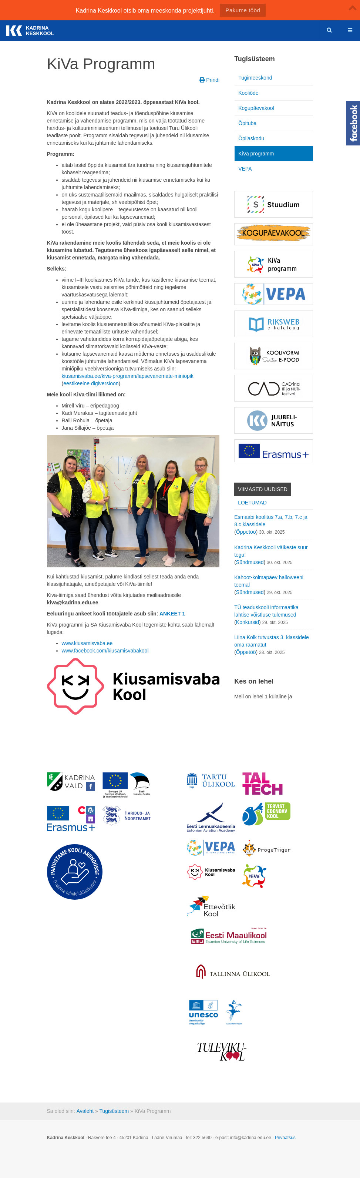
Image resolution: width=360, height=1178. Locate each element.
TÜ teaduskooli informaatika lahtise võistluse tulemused (266, 611)
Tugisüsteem (114, 1111)
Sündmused (250, 562)
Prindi (209, 80)
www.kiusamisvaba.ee (87, 643)
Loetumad (252, 503)
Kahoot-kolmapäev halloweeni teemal (268, 581)
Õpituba (247, 123)
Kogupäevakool (256, 108)
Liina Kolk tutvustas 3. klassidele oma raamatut (271, 641)
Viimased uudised (262, 489)
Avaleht (85, 1111)
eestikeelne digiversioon (90, 383)
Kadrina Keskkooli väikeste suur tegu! (270, 551)
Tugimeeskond (255, 78)
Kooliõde (248, 93)
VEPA (245, 169)
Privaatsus (285, 1137)
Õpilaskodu (251, 138)
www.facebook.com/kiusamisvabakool (105, 651)
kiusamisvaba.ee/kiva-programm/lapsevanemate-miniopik (128, 376)
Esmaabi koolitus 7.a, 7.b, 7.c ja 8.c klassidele (270, 520)
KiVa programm (256, 154)
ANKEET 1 (172, 614)
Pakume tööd (242, 10)
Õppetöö (246, 532)
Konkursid (247, 622)
